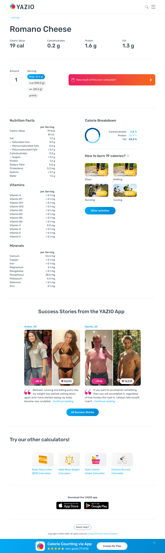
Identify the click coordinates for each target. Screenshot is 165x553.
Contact (91, 534)
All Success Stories (82, 412)
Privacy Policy (102, 534)
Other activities (100, 210)
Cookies (113, 534)
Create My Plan (112, 546)
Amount (14, 70)
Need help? (82, 527)
